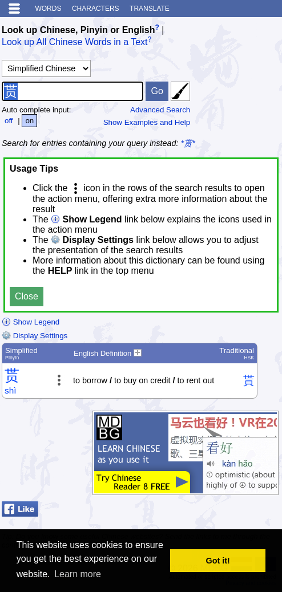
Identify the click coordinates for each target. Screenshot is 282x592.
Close (26, 296)
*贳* (188, 143)
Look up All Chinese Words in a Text (75, 42)
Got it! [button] (218, 560)
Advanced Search (160, 110)
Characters (95, 9)
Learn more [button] (77, 574)
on (29, 120)
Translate (150, 9)
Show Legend (30, 322)
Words (48, 9)
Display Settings (34, 335)
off (9, 120)
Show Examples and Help (147, 122)
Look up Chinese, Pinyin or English (78, 30)
